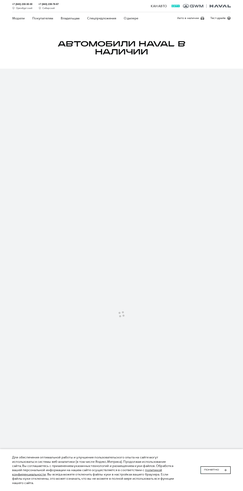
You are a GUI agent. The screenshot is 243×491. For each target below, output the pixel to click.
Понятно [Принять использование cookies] (215, 470)
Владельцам (70, 18)
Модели (18, 18)
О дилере (131, 18)
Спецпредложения (101, 18)
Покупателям (42, 18)
